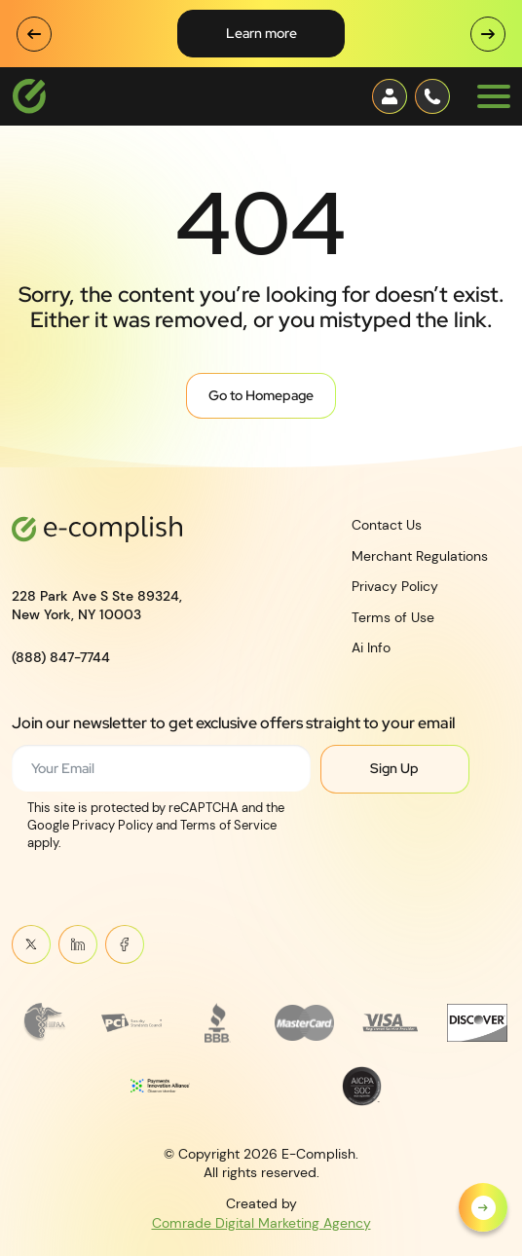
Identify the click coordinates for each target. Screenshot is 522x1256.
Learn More (261, 33)
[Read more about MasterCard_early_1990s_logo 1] (304, 1023)
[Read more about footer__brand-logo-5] (390, 1023)
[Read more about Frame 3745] (44, 1023)
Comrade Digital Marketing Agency (261, 1222)
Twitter (30, 944)
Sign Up (394, 768)
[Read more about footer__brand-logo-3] (217, 1023)
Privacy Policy (395, 586)
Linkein (77, 944)
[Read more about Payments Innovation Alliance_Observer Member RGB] (160, 1086)
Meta (124, 944)
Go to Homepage (261, 395)
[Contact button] (389, 96)
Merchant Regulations (420, 555)
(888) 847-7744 (61, 656)
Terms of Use (393, 616)
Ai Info (371, 647)
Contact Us (387, 525)
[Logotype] (29, 96)
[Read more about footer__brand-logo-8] (362, 1086)
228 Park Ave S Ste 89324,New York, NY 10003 (97, 604)
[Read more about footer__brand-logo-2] (131, 1023)
